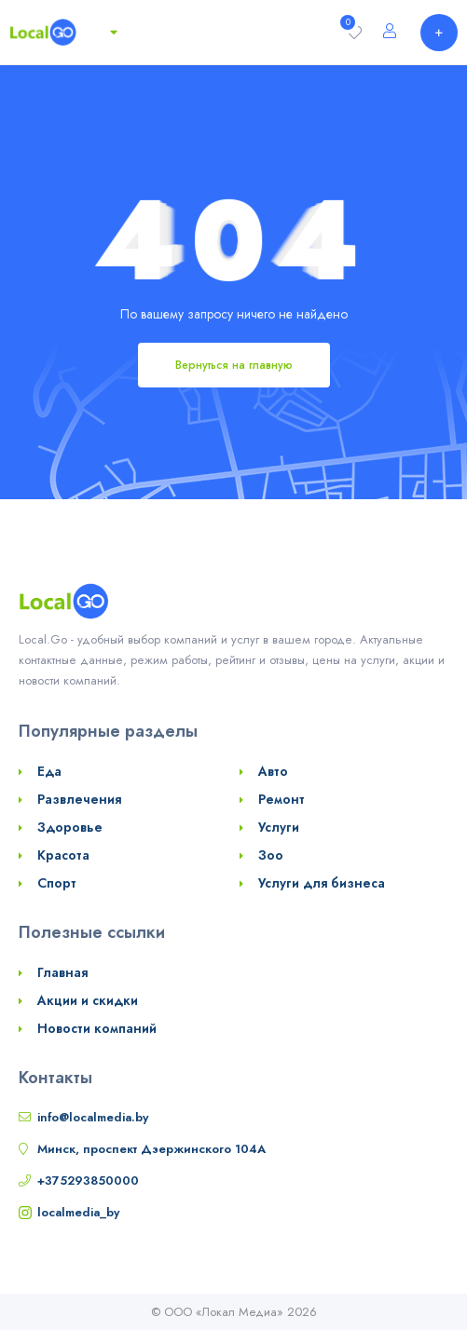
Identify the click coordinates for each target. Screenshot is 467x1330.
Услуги (278, 827)
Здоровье (70, 827)
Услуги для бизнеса (321, 883)
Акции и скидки (87, 1000)
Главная (62, 972)
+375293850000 (88, 1180)
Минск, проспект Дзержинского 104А (151, 1149)
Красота (63, 855)
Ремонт (281, 799)
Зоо (270, 855)
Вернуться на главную (234, 365)
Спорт (56, 883)
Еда (49, 771)
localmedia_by (78, 1212)
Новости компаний (97, 1028)
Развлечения (79, 799)
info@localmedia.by (92, 1117)
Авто (273, 771)
